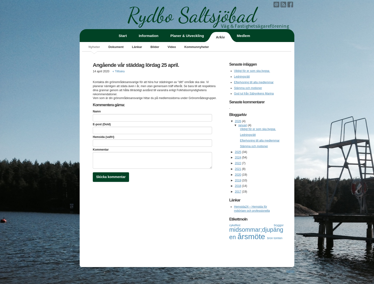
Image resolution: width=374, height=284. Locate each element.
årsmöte (252, 236)
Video (171, 47)
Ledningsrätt (242, 76)
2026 (238, 121)
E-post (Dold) (102, 124)
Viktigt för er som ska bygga (252, 71)
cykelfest (251, 225)
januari (243, 125)
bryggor (279, 225)
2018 (238, 186)
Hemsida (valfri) (103, 137)
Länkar (137, 47)
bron (270, 238)
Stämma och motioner (248, 88)
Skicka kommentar (111, 177)
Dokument (116, 47)
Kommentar (101, 149)
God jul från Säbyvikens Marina (254, 93)
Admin (290, 271)
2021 (238, 169)
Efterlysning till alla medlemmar (254, 82)
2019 (238, 180)
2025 (238, 152)
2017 (238, 191)
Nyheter (94, 47)
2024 (238, 157)
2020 (238, 174)
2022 (238, 163)
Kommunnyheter (196, 47)
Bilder (155, 47)
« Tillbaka (119, 71)
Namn (97, 111)
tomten (278, 238)
